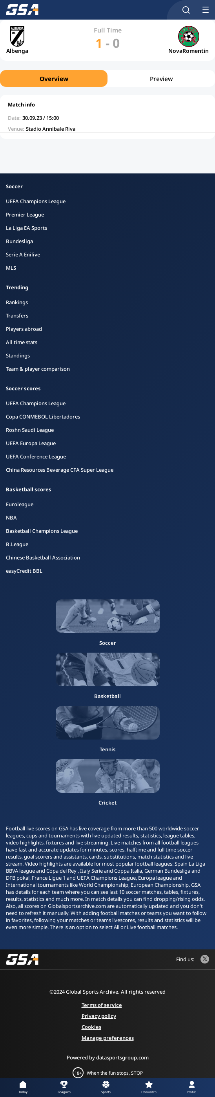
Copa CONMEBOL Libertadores (43, 416)
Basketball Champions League (42, 530)
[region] (107, 78)
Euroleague (19, 504)
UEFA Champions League (36, 201)
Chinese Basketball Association (43, 557)
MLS (11, 267)
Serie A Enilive (23, 254)
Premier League (25, 214)
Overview (54, 78)
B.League (17, 544)
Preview (161, 78)
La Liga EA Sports (26, 227)
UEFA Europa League (31, 443)
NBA (11, 517)
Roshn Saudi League (30, 429)
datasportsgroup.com (122, 1057)
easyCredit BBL (24, 570)
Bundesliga (19, 241)
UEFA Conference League (36, 456)
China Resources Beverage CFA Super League (59, 469)
